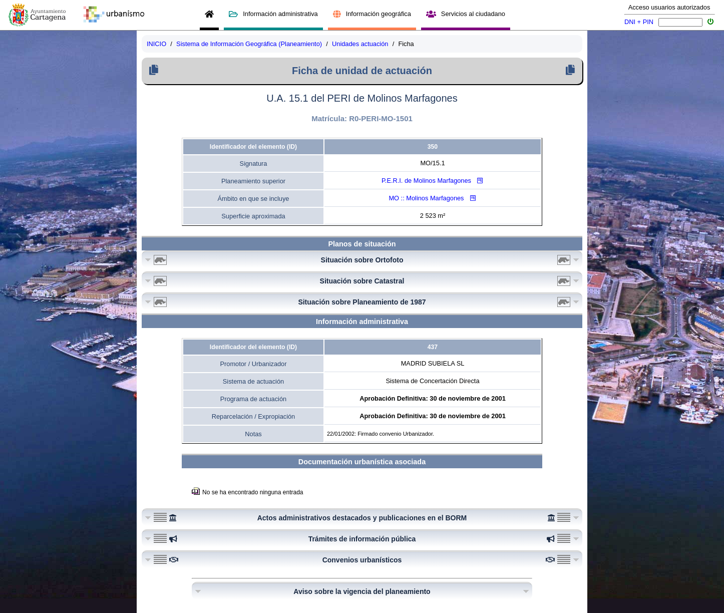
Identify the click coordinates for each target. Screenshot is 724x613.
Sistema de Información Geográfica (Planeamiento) (249, 44)
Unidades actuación (360, 44)
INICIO (156, 44)
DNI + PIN (638, 22)
